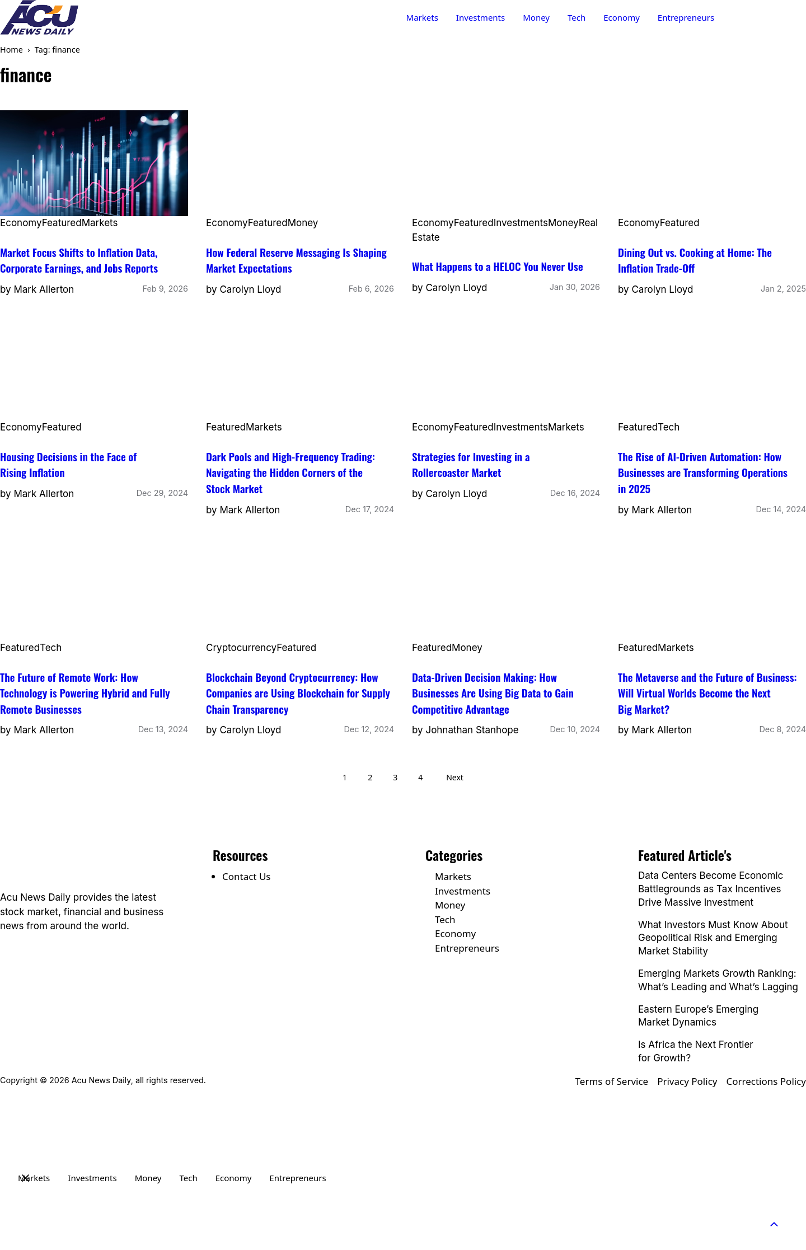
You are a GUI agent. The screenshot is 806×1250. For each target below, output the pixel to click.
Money (536, 17)
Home (11, 49)
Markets (422, 17)
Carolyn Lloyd (250, 289)
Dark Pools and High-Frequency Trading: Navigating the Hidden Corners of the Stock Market (290, 472)
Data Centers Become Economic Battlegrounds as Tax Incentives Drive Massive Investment (710, 889)
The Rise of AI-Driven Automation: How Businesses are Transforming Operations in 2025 (703, 472)
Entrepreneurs (686, 17)
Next (454, 777)
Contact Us (766, 17)
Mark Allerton (43, 289)
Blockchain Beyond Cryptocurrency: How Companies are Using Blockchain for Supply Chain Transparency (298, 693)
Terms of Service (612, 1081)
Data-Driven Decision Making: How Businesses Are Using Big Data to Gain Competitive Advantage (493, 693)
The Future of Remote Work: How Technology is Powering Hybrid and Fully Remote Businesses (85, 693)
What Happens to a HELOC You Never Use (497, 266)
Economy (621, 17)
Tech (576, 17)
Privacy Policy (687, 1081)
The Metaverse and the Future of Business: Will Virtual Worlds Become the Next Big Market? (707, 693)
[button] (780, 1224)
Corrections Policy (766, 1081)
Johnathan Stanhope (471, 730)
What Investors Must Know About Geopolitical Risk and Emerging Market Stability (713, 938)
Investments (480, 17)
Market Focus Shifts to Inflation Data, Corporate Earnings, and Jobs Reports (79, 260)
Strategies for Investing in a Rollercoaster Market (470, 464)
